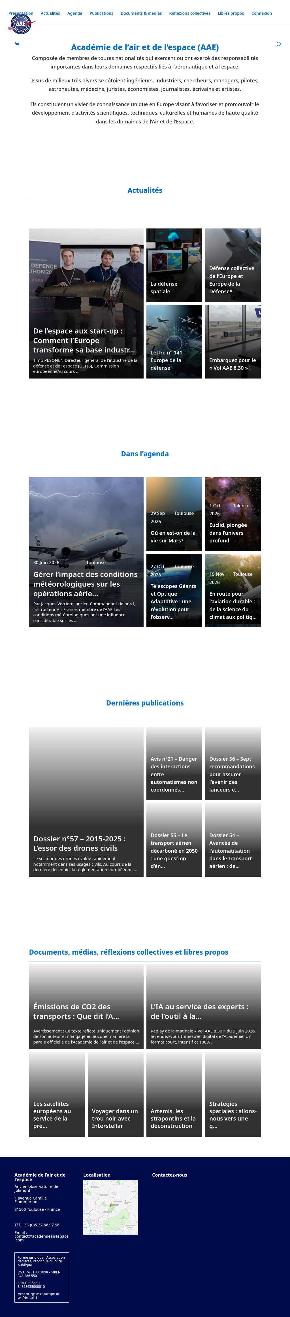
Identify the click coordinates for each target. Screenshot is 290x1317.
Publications (101, 13)
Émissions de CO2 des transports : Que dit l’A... (76, 1011)
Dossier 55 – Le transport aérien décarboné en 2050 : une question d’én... (174, 851)
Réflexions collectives (189, 13)
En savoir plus (145, 139)
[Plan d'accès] (110, 1233)
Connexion (261, 13)
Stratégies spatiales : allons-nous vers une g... (233, 1115)
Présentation (20, 13)
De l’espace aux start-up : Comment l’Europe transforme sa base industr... (84, 340)
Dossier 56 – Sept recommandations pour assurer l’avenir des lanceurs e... (232, 774)
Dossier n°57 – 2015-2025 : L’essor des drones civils (79, 843)
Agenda (74, 13)
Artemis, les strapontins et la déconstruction (173, 1118)
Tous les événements (145, 652)
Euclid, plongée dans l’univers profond (228, 532)
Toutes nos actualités (145, 403)
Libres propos (231, 13)
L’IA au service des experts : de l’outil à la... (200, 1011)
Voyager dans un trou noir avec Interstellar (115, 1118)
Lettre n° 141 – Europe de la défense (168, 360)
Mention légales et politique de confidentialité (38, 1295)
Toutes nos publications (145, 901)
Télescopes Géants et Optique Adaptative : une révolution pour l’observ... (173, 602)
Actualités (50, 13)
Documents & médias (141, 13)
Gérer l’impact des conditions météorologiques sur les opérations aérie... (85, 583)
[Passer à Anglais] (11, 34)
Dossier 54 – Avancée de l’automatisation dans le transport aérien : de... (230, 851)
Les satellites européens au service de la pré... (52, 1115)
